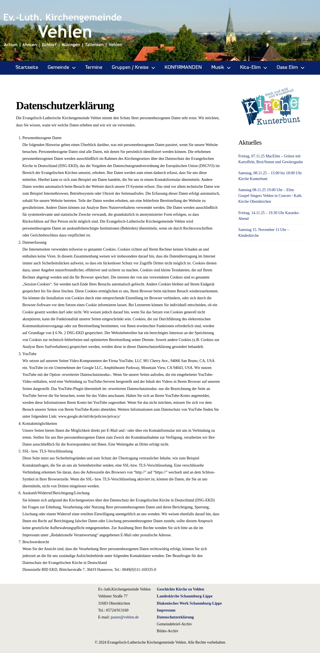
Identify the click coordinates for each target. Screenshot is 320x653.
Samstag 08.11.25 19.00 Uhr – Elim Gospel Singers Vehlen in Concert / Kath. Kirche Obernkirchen (270, 196)
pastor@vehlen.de (125, 617)
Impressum (166, 610)
